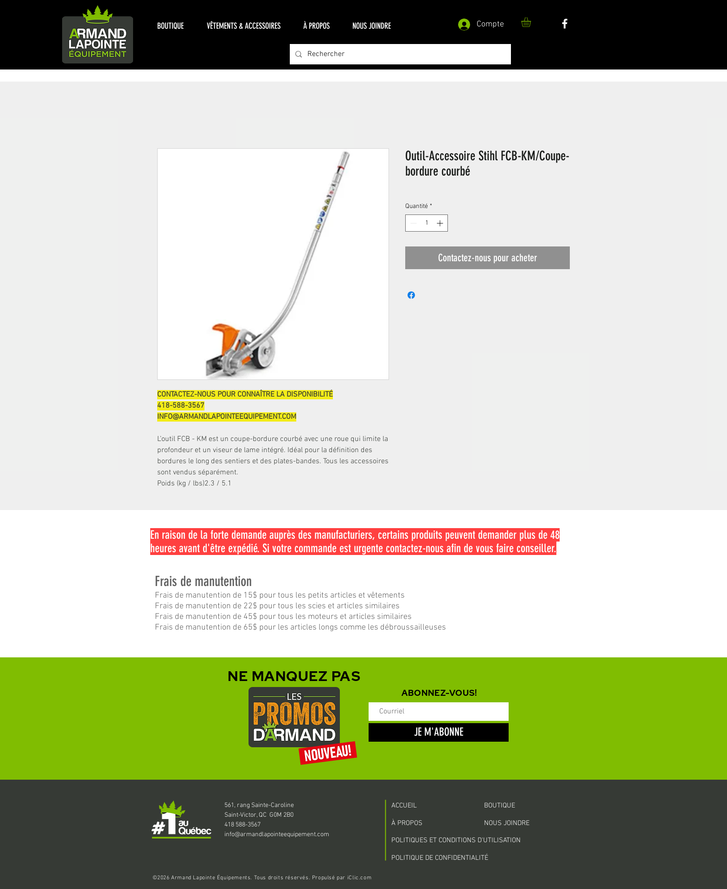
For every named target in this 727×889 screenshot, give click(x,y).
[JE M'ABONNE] (439, 732)
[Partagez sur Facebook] (411, 295)
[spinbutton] (426, 223)
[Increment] (440, 223)
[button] (170, 26)
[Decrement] (412, 223)
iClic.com (359, 878)
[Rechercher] (399, 54)
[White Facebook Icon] (564, 23)
